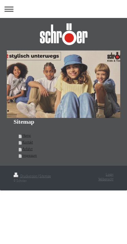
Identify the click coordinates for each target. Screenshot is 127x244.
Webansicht (105, 179)
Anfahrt (27, 149)
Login (109, 174)
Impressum (29, 155)
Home (26, 135)
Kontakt (27, 142)
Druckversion (26, 176)
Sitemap (45, 176)
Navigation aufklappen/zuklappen (63, 9)
